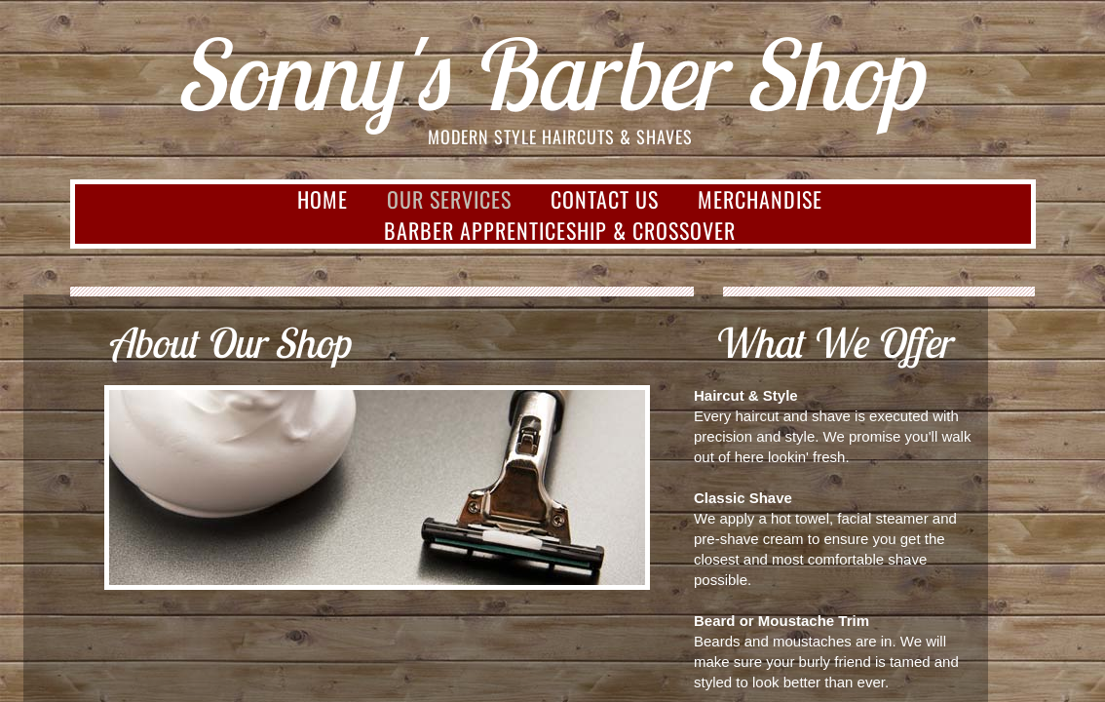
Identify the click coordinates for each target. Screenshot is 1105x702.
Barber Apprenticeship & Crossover (560, 230)
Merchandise (760, 198)
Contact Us (605, 198)
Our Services (449, 198)
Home (322, 198)
